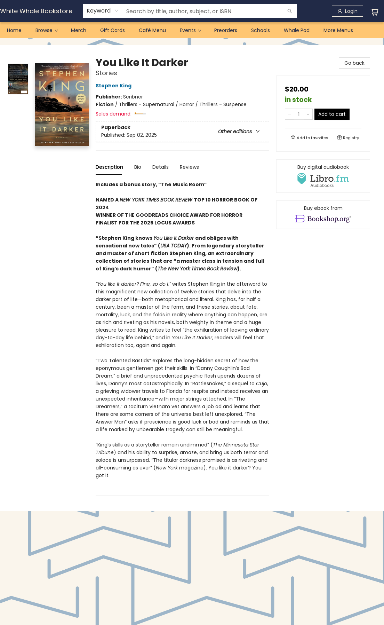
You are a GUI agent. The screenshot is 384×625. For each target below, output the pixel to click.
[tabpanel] (182, 338)
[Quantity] (299, 114)
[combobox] (103, 10)
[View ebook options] (323, 214)
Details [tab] (160, 167)
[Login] (347, 11)
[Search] (290, 11)
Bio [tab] (137, 167)
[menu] (192, 30)
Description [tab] (109, 167)
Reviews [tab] (189, 167)
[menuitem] (14, 30)
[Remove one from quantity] (289, 114)
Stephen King (115, 85)
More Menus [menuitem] (338, 30)
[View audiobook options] (323, 176)
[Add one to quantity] (308, 114)
